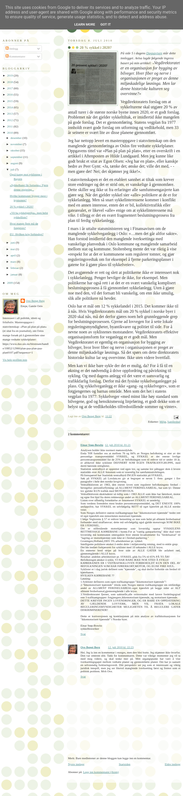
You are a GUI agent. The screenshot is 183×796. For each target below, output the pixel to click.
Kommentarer (15, 56)
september (16, 156)
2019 (10, 75)
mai (12, 249)
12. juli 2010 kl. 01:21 (117, 444)
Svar (83, 633)
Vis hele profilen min (15, 359)
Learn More (84, 24)
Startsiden (124, 764)
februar (15, 267)
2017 (10, 88)
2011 (10, 126)
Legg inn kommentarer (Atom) (101, 772)
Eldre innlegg (172, 764)
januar (14, 274)
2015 (10, 101)
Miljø (162, 421)
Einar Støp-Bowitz (92, 444)
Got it (105, 24)
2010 (10, 132)
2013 (10, 113)
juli (12, 169)
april (13, 255)
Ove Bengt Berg (90, 647)
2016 (10, 94)
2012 (10, 120)
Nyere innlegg (76, 764)
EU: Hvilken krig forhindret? (27, 234)
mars (13, 261)
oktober (15, 150)
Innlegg (11, 48)
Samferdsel (173, 421)
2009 (10, 282)
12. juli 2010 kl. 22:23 (121, 647)
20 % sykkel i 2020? (21, 206)
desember (16, 137)
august (14, 163)
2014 (10, 107)
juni (13, 242)
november (16, 144)
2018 (10, 82)
